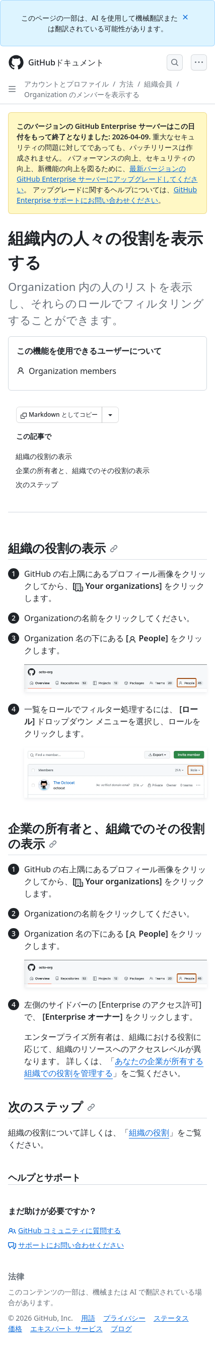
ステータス (171, 1318)
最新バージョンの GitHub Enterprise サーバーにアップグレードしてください (107, 179)
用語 (88, 1318)
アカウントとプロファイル (66, 84)
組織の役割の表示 (63, 548)
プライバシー (124, 1318)
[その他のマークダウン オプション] (110, 415)
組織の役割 (149, 1132)
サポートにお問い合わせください (66, 1245)
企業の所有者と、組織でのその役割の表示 (106, 836)
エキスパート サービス (66, 1328)
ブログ (121, 1328)
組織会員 (158, 84)
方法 (126, 84)
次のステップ (51, 1106)
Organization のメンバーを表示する (81, 94)
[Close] (186, 16)
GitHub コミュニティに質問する (64, 1230)
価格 (15, 1328)
